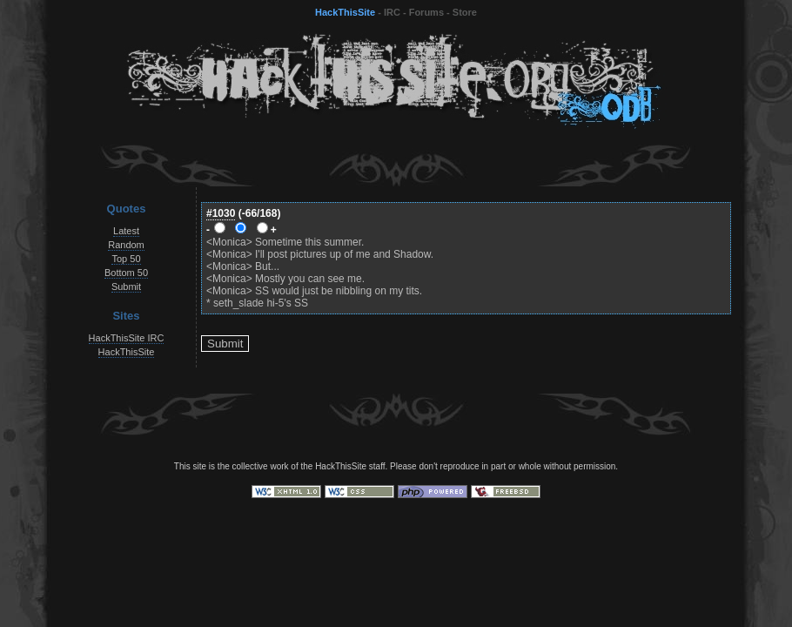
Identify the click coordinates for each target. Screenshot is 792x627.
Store (465, 12)
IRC (392, 12)
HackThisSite (345, 12)
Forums (426, 12)
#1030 (220, 213)
